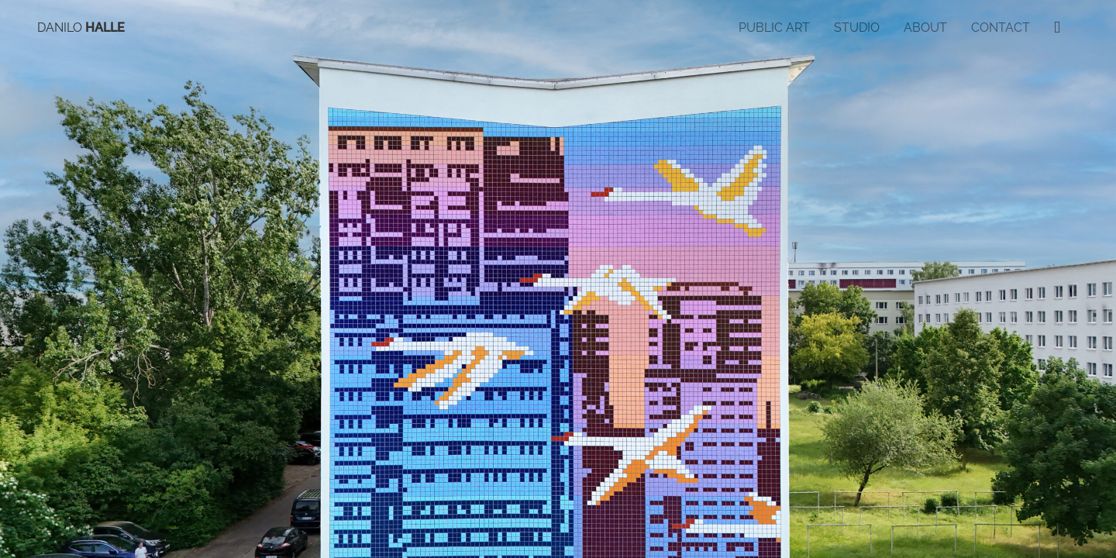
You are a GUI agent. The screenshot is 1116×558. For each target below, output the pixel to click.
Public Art (774, 27)
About (925, 27)
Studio (857, 27)
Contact (1000, 27)
